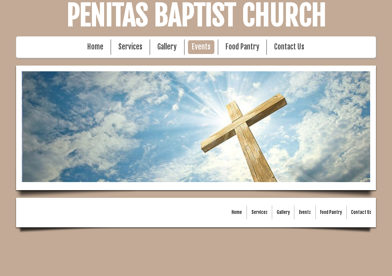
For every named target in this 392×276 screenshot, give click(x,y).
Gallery (166, 47)
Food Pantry (242, 47)
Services (130, 47)
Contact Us (289, 47)
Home (95, 47)
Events (201, 47)
